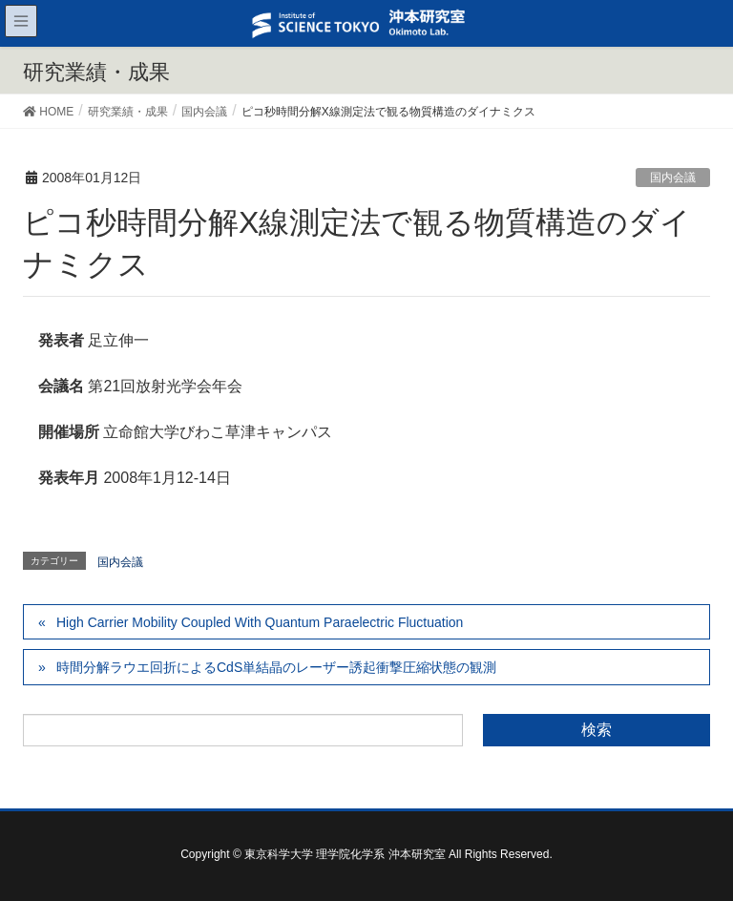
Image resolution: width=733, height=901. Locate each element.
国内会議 (673, 177)
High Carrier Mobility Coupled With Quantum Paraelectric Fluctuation (259, 622)
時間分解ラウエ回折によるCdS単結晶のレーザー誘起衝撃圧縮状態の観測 (276, 667)
